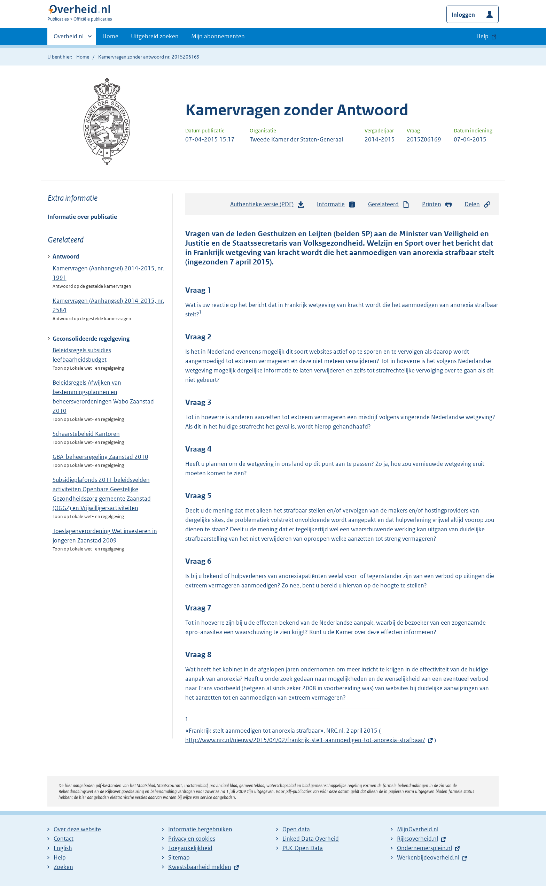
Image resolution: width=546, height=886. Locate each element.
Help (60, 857)
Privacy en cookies (191, 838)
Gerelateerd (389, 204)
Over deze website (77, 829)
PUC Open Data (302, 848)
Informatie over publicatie (82, 217)
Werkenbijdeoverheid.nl (428, 857)
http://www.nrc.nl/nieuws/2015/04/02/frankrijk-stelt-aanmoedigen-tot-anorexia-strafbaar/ (305, 740)
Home (110, 36)
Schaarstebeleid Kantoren (86, 434)
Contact (63, 838)
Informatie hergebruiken (200, 829)
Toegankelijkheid (190, 848)
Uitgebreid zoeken (155, 36)
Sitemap (179, 857)
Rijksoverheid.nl (417, 838)
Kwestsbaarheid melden (199, 867)
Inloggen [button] (463, 14)
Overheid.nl (69, 38)
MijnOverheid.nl (417, 829)
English (63, 848)
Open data (296, 829)
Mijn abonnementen (218, 36)
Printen (437, 204)
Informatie (336, 204)
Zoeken (63, 867)
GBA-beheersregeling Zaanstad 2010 (100, 457)
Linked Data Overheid (310, 838)
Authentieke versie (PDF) (267, 206)
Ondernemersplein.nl (424, 848)
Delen (478, 204)
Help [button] (482, 36)
